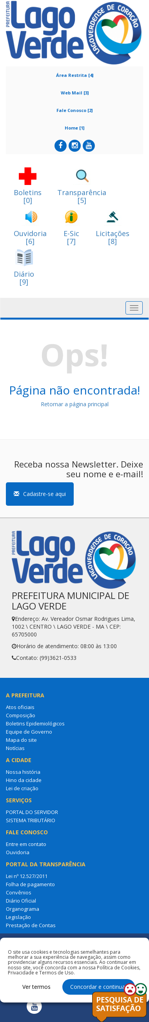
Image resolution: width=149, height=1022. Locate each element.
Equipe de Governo (29, 731)
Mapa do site (21, 739)
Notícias (15, 748)
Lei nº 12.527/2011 (26, 876)
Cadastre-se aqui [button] (40, 494)
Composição (20, 715)
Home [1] (74, 128)
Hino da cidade (24, 780)
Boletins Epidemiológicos (35, 723)
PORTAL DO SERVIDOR (32, 812)
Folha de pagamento (30, 884)
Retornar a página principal (75, 404)
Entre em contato (26, 844)
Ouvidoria (17, 852)
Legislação (18, 917)
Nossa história (23, 771)
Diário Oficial (21, 900)
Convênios (18, 892)
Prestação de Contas (31, 925)
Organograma (22, 908)
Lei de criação (22, 788)
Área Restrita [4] (74, 75)
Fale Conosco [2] (74, 110)
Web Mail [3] (75, 93)
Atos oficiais (20, 707)
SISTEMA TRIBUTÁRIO (30, 820)
